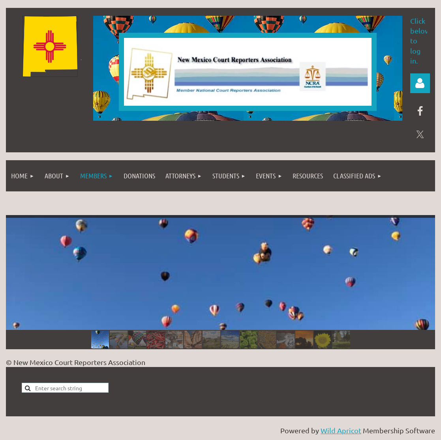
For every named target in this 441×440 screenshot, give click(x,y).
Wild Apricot (341, 430)
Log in (420, 83)
